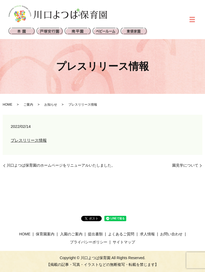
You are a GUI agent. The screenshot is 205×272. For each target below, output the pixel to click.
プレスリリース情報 (29, 140)
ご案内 (28, 104)
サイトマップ (124, 242)
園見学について (185, 165)
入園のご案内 (71, 234)
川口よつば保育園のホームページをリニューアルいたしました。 (61, 165)
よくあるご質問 (121, 234)
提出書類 (95, 234)
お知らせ (50, 104)
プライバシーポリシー (88, 242)
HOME (7, 104)
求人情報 (147, 234)
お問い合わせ (171, 234)
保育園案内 (45, 234)
